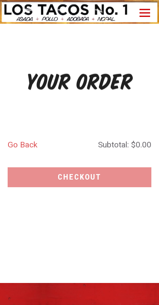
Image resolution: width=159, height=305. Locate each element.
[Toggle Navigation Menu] (145, 13)
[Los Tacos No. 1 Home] (79, 8)
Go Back (22, 146)
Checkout (79, 178)
